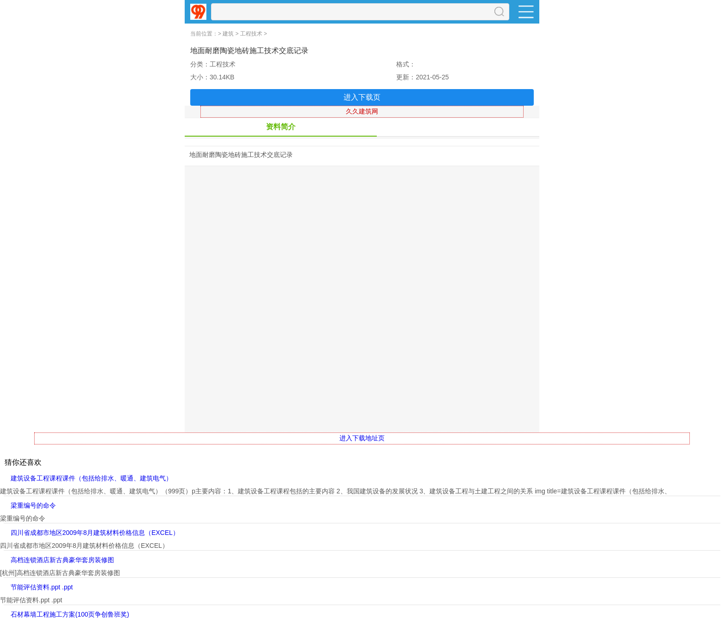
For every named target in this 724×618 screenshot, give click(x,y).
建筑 (228, 33)
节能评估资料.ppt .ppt (42, 587)
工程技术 (251, 33)
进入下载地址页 (362, 438)
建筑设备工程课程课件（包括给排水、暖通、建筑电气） (91, 478)
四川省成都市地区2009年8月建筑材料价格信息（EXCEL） (95, 532)
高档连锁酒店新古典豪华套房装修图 (62, 560)
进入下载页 (362, 97)
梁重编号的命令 (33, 505)
